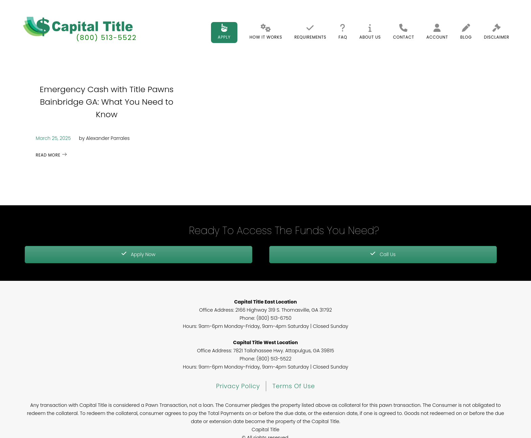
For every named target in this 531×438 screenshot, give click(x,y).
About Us (370, 32)
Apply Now (138, 254)
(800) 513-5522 (106, 37)
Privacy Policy (238, 386)
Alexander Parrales (108, 138)
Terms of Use (293, 386)
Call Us (383, 254)
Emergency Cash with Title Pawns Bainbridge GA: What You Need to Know (106, 102)
